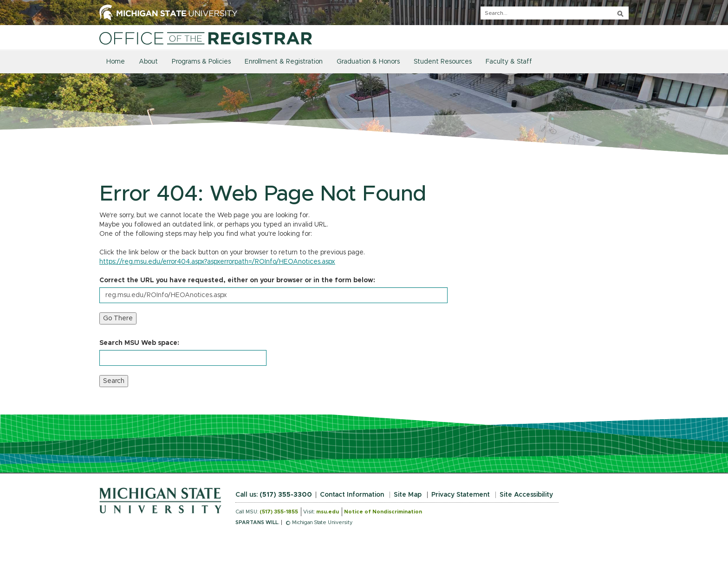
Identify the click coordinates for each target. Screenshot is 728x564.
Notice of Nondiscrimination (383, 511)
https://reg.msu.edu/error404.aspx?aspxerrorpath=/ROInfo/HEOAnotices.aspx (217, 262)
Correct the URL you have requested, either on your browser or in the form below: (237, 280)
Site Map (408, 495)
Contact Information (352, 495)
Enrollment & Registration (284, 61)
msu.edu (327, 511)
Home (115, 61)
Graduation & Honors (368, 61)
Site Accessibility (526, 495)
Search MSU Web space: (139, 343)
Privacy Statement (460, 495)
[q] (554, 13)
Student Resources (443, 61)
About (148, 61)
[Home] (205, 38)
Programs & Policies (201, 61)
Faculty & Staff (509, 61)
